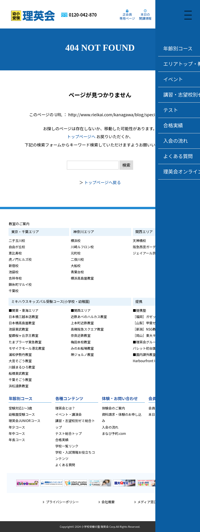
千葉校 (13, 290)
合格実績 (61, 439)
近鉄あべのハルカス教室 (89, 316)
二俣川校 (77, 259)
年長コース (17, 439)
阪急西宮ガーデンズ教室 (151, 246)
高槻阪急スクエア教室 (87, 329)
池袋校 (13, 272)
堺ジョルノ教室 (82, 354)
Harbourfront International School (159, 360)
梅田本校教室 (81, 342)
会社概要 (108, 502)
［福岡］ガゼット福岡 (149, 316)
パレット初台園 (144, 348)
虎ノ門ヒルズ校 (20, 259)
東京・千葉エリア (25, 231)
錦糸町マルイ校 (20, 284)
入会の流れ (110, 427)
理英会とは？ (65, 408)
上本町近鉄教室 (82, 323)
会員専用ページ (160, 408)
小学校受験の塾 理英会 (95, 527)
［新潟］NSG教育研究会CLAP (155, 329)
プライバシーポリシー (62, 502)
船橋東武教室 (18, 373)
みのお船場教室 (82, 348)
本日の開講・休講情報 (165, 414)
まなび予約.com (114, 433)
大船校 (76, 265)
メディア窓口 (147, 502)
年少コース (17, 427)
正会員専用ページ (129, 16)
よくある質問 (65, 464)
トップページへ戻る (102, 182)
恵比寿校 (15, 253)
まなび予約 (165, 16)
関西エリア (144, 231)
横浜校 (76, 240)
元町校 (76, 253)
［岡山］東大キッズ (147, 335)
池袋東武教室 (18, 329)
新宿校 (13, 265)
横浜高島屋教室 (82, 278)
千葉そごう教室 (20, 379)
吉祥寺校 (15, 278)
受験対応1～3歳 (20, 408)
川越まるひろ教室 (22, 367)
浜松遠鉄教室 (18, 386)
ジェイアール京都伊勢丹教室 (154, 253)
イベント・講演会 (68, 414)
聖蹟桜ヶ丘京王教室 (23, 335)
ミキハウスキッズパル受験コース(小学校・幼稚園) (50, 301)
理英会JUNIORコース (24, 420)
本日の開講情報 (147, 16)
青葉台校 (77, 272)
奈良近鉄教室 (81, 335)
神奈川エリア (83, 231)
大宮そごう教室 (20, 360)
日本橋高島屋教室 (22, 323)
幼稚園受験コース (22, 414)
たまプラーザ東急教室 (25, 342)
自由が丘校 (17, 246)
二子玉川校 (17, 240)
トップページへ (81, 136)
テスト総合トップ (68, 433)
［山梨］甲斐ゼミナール (151, 323)
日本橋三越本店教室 (23, 316)
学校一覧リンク (66, 446)
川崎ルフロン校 (82, 246)
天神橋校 (139, 240)
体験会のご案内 (113, 408)
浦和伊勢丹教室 (20, 354)
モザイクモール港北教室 (27, 348)
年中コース (17, 433)
